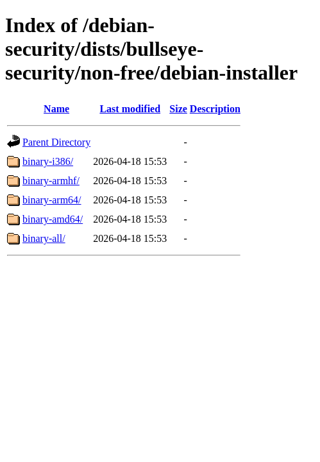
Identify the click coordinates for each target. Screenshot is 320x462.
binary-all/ (43, 238)
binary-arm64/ (51, 199)
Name (56, 108)
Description (215, 108)
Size (178, 108)
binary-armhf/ (51, 180)
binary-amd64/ (52, 219)
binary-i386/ (47, 161)
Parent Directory (56, 142)
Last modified (129, 108)
